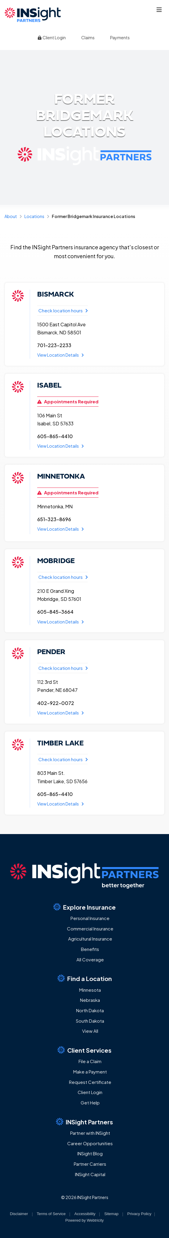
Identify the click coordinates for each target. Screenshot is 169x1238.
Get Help (90, 1102)
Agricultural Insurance (90, 938)
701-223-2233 (54, 345)
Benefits (90, 949)
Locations (34, 216)
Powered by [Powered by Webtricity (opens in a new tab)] (84, 1220)
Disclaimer (19, 1214)
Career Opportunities (90, 1143)
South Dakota (90, 1021)
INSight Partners (84, 1122)
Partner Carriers (90, 1164)
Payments (120, 37)
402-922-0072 (55, 703)
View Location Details (60, 355)
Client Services (84, 1050)
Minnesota (90, 990)
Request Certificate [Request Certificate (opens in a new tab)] (90, 1082)
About (10, 216)
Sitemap (111, 1214)
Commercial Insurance (90, 928)
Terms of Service (51, 1214)
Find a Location (84, 978)
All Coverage (90, 959)
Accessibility (85, 1214)
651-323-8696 (54, 519)
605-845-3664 (55, 612)
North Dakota (90, 1010)
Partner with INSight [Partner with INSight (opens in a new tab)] (90, 1133)
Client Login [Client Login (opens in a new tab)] (51, 37)
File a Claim (90, 1061)
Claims (88, 37)
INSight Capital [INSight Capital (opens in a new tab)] (90, 1174)
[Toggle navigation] (159, 9)
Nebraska (90, 1000)
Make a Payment (90, 1071)
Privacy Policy (139, 1214)
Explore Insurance (84, 907)
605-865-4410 (55, 436)
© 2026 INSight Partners (84, 1197)
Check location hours (63, 310)
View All (90, 1031)
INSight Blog (90, 1153)
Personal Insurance (90, 918)
